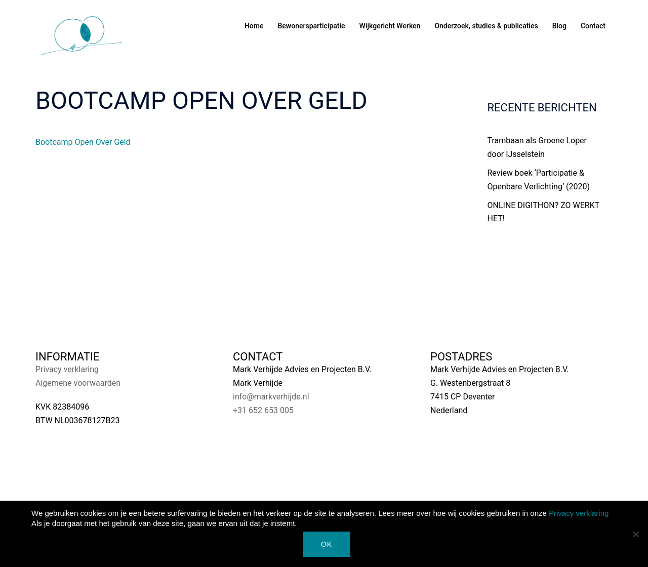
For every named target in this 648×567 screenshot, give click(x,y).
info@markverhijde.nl (271, 396)
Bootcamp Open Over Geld (83, 142)
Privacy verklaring (67, 369)
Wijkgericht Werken (390, 26)
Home (254, 26)
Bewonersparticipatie (311, 26)
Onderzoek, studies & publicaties (486, 26)
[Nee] (635, 534)
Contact (593, 26)
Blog (559, 26)
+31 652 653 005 (263, 410)
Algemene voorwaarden (77, 383)
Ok (326, 544)
